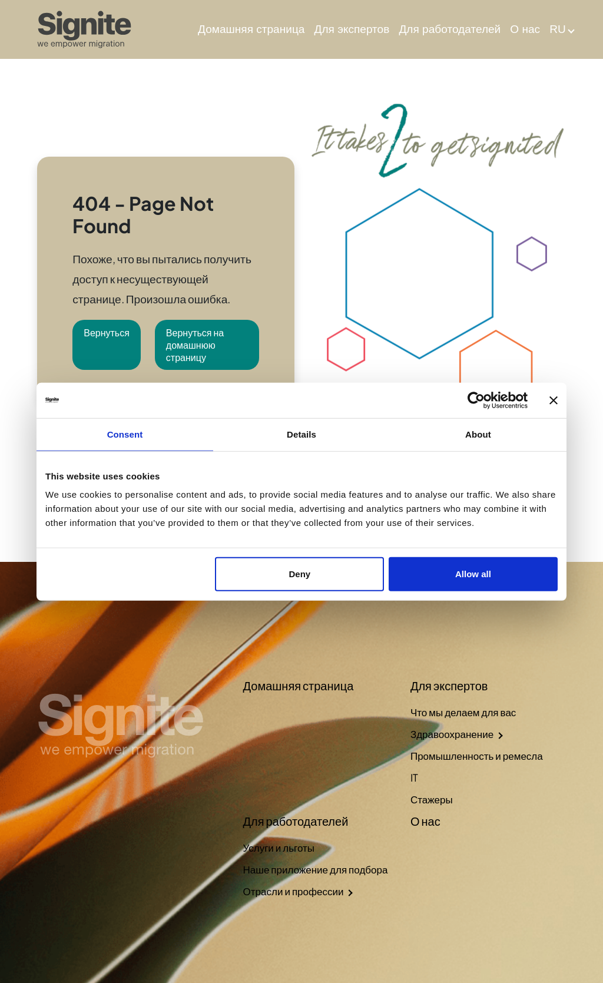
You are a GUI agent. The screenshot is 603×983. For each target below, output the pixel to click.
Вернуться (107, 332)
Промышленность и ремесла (476, 755)
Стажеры (431, 799)
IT (414, 777)
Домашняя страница (251, 29)
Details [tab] (301, 434)
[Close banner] (553, 400)
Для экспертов (352, 29)
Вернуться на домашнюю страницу (195, 344)
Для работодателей (450, 29)
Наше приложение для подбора (315, 869)
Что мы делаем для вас (463, 712)
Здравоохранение (451, 733)
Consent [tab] (125, 434)
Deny (300, 574)
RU (557, 29)
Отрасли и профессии (293, 891)
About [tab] (478, 434)
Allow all (473, 574)
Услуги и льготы (278, 847)
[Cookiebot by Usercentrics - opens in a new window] (476, 400)
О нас (525, 29)
